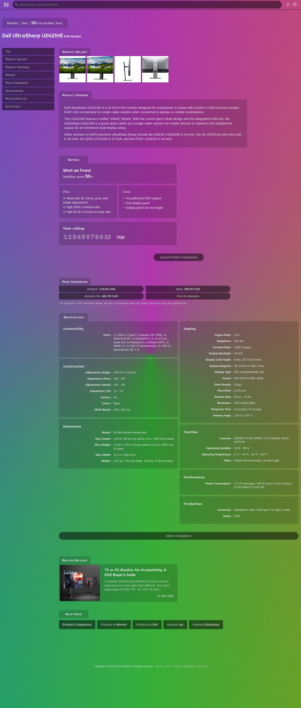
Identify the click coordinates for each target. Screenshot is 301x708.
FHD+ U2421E (146, 139)
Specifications (14, 90)
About (158, 666)
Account (202, 666)
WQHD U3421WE (167, 134)
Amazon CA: (101, 296)
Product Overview (17, 67)
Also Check (12, 106)
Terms (167, 666)
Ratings (10, 75)
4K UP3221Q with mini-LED (221, 134)
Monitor (12, 23)
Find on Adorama (188, 296)
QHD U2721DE (96, 139)
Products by (147, 624)
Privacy (177, 666)
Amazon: (101, 289)
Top (7, 51)
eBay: (188, 289)
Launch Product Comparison (178, 257)
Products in (114, 624)
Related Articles (16, 98)
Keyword (175, 624)
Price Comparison (16, 82)
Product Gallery (16, 59)
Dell (24, 23)
